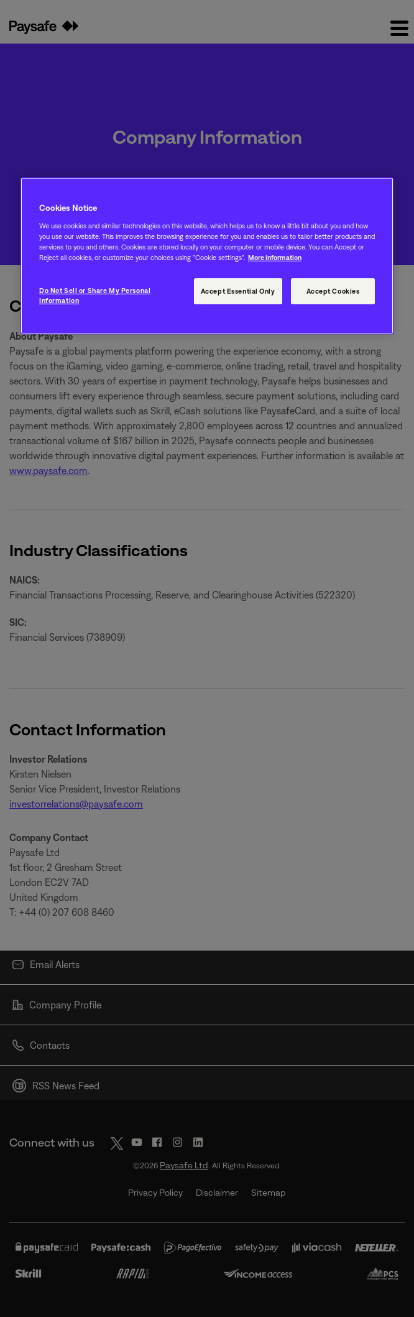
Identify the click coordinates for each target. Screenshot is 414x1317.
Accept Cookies (333, 291)
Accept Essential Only (238, 291)
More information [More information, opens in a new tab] (274, 257)
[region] (207, 256)
